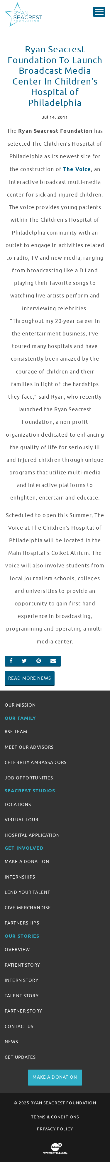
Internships (20, 877)
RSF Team (16, 732)
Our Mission (20, 705)
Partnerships (22, 923)
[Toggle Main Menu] (99, 12)
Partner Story (23, 1011)
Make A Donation (27, 862)
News (11, 1042)
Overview (17, 950)
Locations (18, 805)
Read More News (29, 678)
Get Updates (20, 1057)
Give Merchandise (28, 908)
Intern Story (21, 980)
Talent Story (22, 996)
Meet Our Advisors (29, 747)
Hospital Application (32, 835)
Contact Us (19, 1027)
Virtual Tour (21, 820)
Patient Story (22, 965)
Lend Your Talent (27, 892)
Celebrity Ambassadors (36, 762)
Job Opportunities (29, 778)
